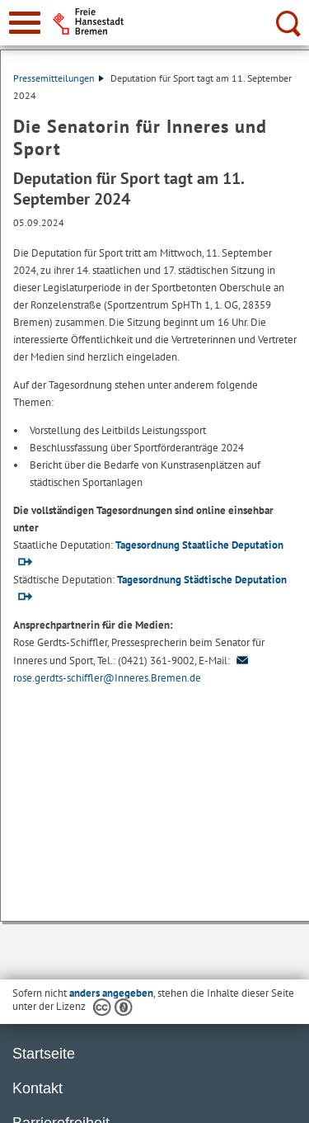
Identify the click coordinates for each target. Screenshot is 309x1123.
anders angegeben (111, 993)
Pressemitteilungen (58, 78)
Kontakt (37, 1088)
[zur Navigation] (24, 22)
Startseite (43, 1053)
